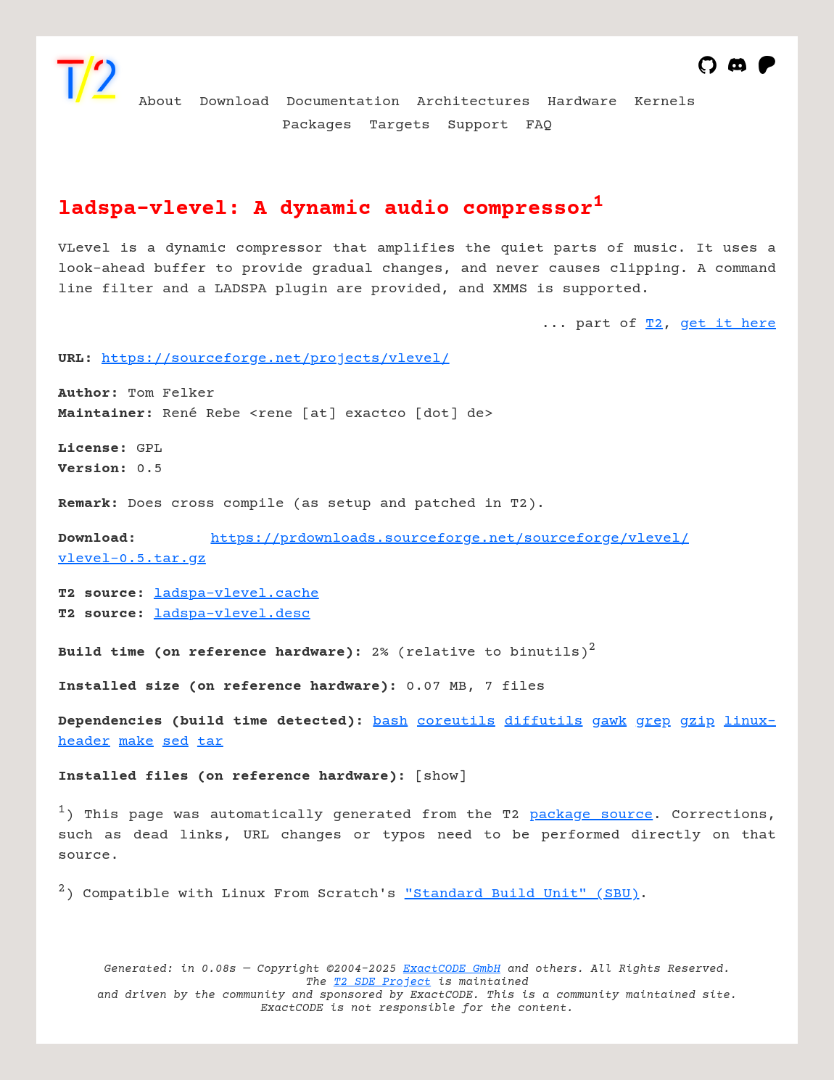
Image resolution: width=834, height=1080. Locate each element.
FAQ (539, 125)
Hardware (582, 102)
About (160, 102)
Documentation (343, 102)
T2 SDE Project (382, 982)
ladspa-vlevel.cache (236, 593)
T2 (654, 324)
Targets (399, 125)
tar (210, 741)
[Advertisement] (732, 443)
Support (477, 125)
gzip (697, 721)
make (136, 741)
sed (175, 741)
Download (234, 102)
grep (653, 721)
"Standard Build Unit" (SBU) (522, 894)
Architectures (473, 102)
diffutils (544, 721)
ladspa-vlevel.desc (232, 614)
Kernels (665, 102)
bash (390, 721)
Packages (317, 125)
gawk (609, 721)
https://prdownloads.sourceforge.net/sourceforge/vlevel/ (449, 538)
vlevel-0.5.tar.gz (132, 559)
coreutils (456, 721)
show (441, 776)
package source (591, 815)
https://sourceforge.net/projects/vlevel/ (276, 358)
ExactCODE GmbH (451, 969)
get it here (728, 324)
